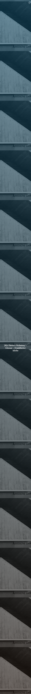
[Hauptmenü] (29, 3)
